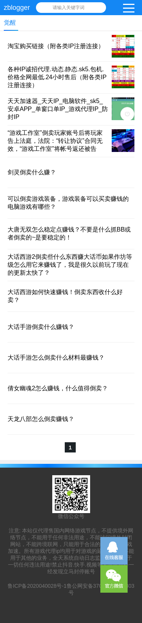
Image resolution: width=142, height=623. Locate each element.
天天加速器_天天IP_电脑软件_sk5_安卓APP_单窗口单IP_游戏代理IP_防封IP (58, 109)
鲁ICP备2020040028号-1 (37, 586)
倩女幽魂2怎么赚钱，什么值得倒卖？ (58, 388)
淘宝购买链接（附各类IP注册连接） (56, 46)
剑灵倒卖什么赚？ (32, 172)
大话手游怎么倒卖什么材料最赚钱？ (56, 357)
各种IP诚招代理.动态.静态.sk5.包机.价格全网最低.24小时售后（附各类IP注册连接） (57, 77)
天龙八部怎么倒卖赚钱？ (41, 419)
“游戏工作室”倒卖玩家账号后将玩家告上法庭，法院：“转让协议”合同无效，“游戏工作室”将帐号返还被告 (55, 141)
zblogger (17, 7)
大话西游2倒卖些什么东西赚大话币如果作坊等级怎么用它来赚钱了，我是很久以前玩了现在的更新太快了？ (70, 265)
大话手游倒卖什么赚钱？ (41, 327)
